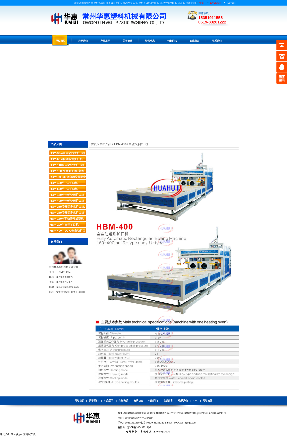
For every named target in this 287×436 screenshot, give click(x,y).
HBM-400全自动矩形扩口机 (67, 200)
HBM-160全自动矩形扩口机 (67, 194)
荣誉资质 (123, 400)
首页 (94, 144)
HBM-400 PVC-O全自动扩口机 (67, 231)
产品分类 (56, 144)
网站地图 (207, 400)
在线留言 (168, 400)
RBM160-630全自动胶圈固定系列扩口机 (68, 177)
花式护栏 (5, 434)
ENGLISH (215, 2)
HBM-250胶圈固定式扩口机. (67, 206)
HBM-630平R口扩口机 (64, 188)
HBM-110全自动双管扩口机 (67, 165)
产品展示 (108, 400)
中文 (201, 2)
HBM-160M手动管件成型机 (67, 218)
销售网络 (153, 400)
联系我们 (231, 2)
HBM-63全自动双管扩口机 (66, 159)
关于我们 (93, 400)
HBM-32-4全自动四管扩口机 (67, 153)
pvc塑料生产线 (27, 434)
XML (195, 400)
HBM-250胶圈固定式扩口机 (67, 212)
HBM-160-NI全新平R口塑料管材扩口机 (67, 171)
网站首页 (79, 400)
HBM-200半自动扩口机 (64, 224)
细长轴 (14, 434)
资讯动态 (138, 400)
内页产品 (105, 144)
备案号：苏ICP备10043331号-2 (134, 427)
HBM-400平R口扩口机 (64, 182)
